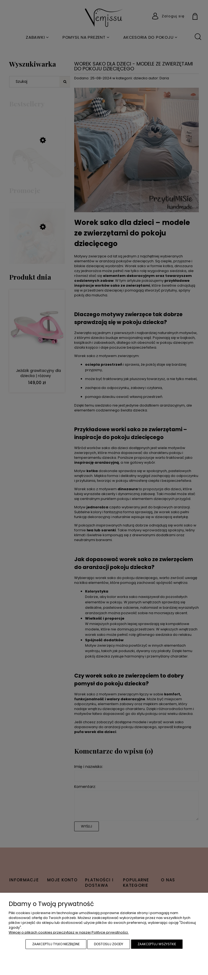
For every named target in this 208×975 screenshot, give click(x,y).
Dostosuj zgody (108, 944)
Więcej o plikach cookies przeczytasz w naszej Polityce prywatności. (69, 932)
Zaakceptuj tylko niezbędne (56, 944)
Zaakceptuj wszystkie (157, 944)
